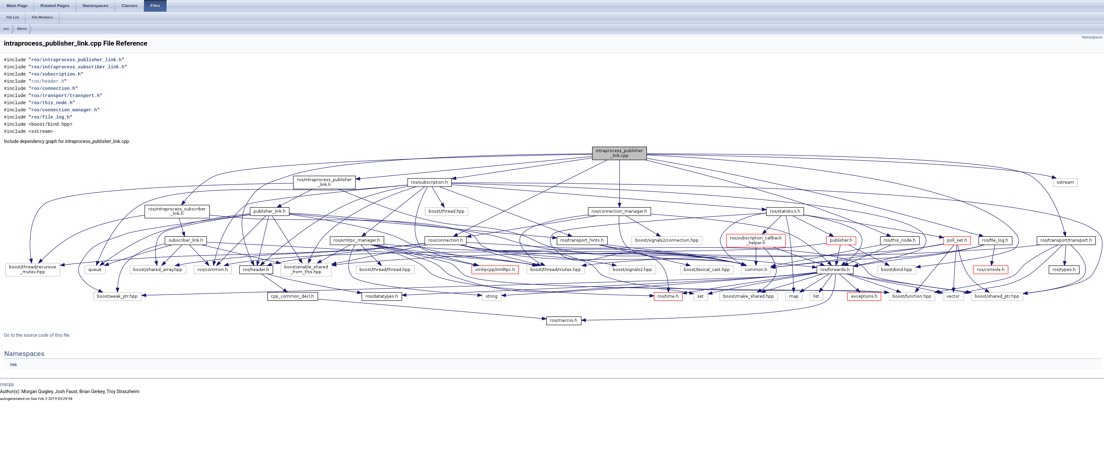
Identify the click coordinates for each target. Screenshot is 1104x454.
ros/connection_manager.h (64, 110)
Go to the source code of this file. (37, 335)
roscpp (7, 384)
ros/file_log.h (50, 117)
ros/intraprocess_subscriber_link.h (78, 67)
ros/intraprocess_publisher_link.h (76, 60)
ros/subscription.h (56, 74)
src (6, 29)
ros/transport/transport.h (65, 95)
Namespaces (1092, 37)
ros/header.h (47, 81)
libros (22, 29)
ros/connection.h (53, 88)
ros (13, 364)
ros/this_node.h (51, 103)
